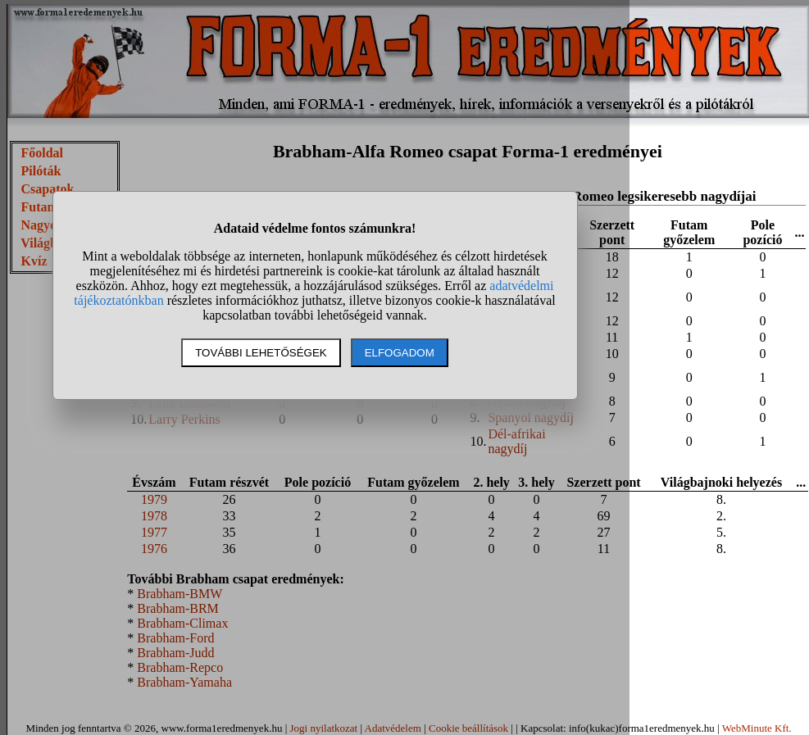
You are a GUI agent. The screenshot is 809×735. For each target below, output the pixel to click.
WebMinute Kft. (757, 728)
